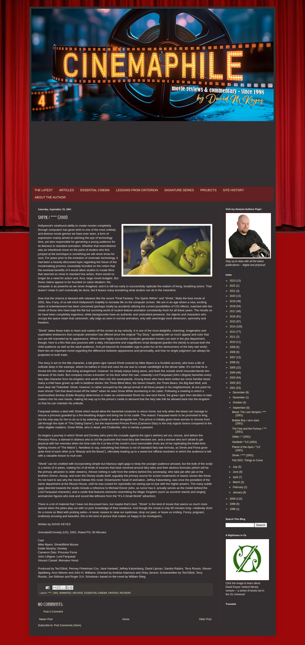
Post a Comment (53, 611)
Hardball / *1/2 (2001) (244, 442)
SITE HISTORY (233, 190)
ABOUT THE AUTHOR (50, 197)
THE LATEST (43, 190)
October (238, 402)
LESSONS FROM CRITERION (137, 190)
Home (125, 619)
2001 (55, 593)
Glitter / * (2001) (241, 436)
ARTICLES (66, 190)
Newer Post (46, 619)
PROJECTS (208, 190)
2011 (233, 336)
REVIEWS (125, 593)
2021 (233, 290)
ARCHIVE (77, 593)
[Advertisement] (152, 153)
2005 (233, 367)
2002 (233, 382)
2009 (233, 347)
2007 (233, 357)
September (239, 407)
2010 (233, 342)
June (236, 471)
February (238, 487)
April (236, 477)
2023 (233, 280)
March (237, 482)
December (239, 392)
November (239, 397)
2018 (233, 306)
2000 (233, 498)
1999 (233, 504)
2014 (233, 326)
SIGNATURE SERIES (179, 190)
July (235, 466)
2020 (233, 296)
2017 (233, 311)
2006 (233, 362)
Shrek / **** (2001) (243, 455)
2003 (233, 377)
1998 (233, 509)
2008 (233, 352)
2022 (233, 285)
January (238, 492)
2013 (233, 331)
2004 (233, 372)
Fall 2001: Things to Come (247, 460)
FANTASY (113, 593)
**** (50, 593)
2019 (233, 301)
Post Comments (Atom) (67, 625)
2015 (233, 321)
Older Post (205, 619)
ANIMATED (65, 593)
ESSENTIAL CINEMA (95, 190)
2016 (233, 316)
